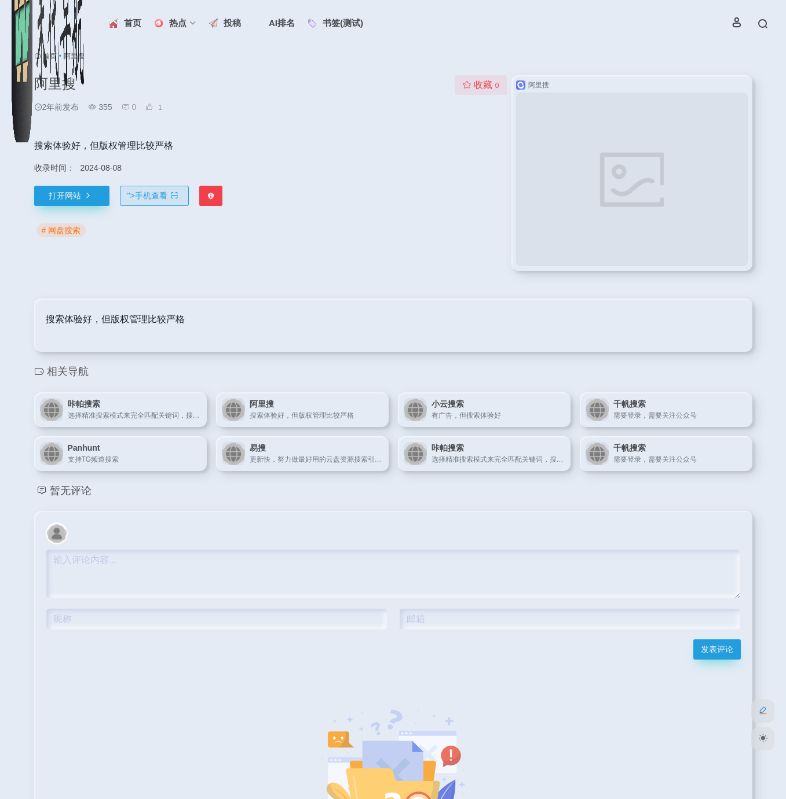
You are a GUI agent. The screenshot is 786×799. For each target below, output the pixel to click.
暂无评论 (71, 490)
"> (154, 195)
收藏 (480, 85)
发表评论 (717, 649)
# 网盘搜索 (61, 230)
